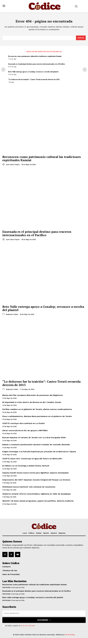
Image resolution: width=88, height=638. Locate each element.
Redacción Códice (12, 314)
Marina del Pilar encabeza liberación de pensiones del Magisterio (32, 395)
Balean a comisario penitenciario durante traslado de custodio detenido (36, 444)
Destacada (6, 587)
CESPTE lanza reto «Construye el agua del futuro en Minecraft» (32, 458)
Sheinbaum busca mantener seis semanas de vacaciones (28, 487)
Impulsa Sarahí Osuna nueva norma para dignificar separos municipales (35, 473)
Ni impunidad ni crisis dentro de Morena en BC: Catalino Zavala (31, 402)
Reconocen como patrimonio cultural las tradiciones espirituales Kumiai (34, 56)
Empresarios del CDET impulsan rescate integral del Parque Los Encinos (36, 480)
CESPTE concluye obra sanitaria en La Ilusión (23, 423)
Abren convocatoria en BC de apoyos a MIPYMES (25, 430)
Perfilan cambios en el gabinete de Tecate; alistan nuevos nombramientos (37, 409)
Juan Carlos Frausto (13, 164)
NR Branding (70, 635)
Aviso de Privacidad (27, 626)
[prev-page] (3, 69)
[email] (44, 613)
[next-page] (85, 69)
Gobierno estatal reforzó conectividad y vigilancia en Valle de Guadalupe (36, 494)
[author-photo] (3, 164)
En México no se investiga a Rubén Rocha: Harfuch (25, 466)
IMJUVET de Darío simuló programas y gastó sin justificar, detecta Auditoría (37, 501)
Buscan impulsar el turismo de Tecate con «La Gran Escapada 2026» (34, 437)
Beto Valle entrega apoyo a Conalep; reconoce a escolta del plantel (33, 72)
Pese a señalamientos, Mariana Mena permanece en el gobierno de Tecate (37, 416)
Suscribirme (44, 620)
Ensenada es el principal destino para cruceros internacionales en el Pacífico (36, 64)
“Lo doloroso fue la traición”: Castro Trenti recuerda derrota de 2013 (34, 79)
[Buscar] (81, 37)
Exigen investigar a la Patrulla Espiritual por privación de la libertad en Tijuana (39, 451)
